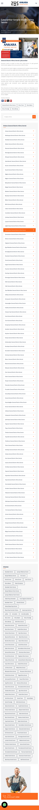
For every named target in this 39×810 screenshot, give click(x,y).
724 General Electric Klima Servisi (13, 510)
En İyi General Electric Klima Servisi (13, 553)
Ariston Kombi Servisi (10, 710)
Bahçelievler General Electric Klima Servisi (15, 183)
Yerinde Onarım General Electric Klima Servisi (16, 527)
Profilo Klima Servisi (9, 675)
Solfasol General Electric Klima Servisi (14, 411)
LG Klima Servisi (8, 667)
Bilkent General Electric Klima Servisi (14, 200)
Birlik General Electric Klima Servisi (13, 204)
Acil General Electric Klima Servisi (13, 505)
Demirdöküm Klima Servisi (24, 648)
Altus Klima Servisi (9, 629)
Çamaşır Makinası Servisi (22, 572)
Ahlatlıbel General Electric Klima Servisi (14, 140)
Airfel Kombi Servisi (20, 702)
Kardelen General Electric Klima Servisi (14, 329)
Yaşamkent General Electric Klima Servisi (15, 475)
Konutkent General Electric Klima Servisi (15, 351)
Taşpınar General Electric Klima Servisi (14, 424)
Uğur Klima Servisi (23, 690)
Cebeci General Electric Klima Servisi (14, 208)
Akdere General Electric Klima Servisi (14, 144)
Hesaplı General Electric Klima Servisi (14, 523)
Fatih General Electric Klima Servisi (13, 286)
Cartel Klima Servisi (22, 644)
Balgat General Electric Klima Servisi (14, 187)
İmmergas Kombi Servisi (23, 736)
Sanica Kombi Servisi (24, 744)
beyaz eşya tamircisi (27, 610)
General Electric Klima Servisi (9, 105)
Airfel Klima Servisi (19, 621)
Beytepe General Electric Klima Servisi (14, 196)
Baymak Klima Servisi (10, 637)
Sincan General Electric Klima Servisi (14, 406)
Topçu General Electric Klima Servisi (14, 428)
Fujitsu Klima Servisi (9, 660)
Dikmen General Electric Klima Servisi (14, 239)
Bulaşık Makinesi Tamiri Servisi (12, 591)
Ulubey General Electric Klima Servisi (14, 454)
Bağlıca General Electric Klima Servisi (14, 174)
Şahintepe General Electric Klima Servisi (15, 419)
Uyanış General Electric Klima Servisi (14, 462)
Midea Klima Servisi (20, 667)
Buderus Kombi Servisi (23, 717)
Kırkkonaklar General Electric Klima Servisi (15, 342)
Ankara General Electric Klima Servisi (16, 30)
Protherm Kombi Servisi (10, 744)
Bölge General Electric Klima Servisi (14, 531)
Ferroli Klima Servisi (9, 656)
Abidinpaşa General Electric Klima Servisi (15, 135)
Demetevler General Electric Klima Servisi (15, 234)
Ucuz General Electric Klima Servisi (13, 518)
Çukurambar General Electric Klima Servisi (15, 230)
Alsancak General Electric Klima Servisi (14, 148)
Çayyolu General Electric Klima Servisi (14, 221)
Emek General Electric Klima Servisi (13, 260)
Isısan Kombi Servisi (9, 736)
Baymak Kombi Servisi (10, 713)
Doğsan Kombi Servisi (10, 729)
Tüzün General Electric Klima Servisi (14, 445)
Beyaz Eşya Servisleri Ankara (11, 610)
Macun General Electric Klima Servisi (14, 359)
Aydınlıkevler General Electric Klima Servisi (15, 161)
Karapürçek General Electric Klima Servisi (15, 325)
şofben (6, 614)
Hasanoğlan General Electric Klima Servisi (15, 303)
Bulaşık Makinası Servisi (10, 576)
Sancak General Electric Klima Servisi (14, 398)
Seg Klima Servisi (9, 683)
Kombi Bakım (30, 698)
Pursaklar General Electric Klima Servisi (14, 389)
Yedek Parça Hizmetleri (10, 599)
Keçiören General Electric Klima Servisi (14, 333)
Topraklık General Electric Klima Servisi (14, 437)
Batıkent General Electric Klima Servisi (14, 191)
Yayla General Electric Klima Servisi (13, 480)
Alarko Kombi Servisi (9, 706)
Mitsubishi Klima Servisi (10, 671)
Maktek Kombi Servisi (24, 740)
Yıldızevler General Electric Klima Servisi (15, 493)
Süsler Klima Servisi (9, 687)
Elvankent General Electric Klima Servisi (15, 256)
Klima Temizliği (5, 109)
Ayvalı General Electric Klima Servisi (14, 170)
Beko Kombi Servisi (23, 713)
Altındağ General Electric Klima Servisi (14, 153)
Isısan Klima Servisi (9, 664)
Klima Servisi (18, 579)
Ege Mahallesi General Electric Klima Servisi (16, 247)
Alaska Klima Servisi (22, 625)
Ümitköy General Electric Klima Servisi (14, 467)
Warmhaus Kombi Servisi (11, 759)
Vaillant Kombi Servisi (10, 756)
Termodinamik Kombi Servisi (25, 748)
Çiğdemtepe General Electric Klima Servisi (15, 226)
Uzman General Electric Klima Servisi (14, 514)
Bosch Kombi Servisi (9, 717)
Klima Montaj (15, 109)
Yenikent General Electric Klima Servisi (14, 488)
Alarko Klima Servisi (9, 625)
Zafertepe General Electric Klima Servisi (15, 501)
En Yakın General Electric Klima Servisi (14, 557)
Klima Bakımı (8, 583)
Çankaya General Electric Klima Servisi (14, 217)
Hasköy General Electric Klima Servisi (14, 307)
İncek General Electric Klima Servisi (13, 316)
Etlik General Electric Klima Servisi (13, 282)
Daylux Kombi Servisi (10, 725)
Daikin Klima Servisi (9, 648)
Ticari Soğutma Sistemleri (26, 599)
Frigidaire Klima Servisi (23, 656)
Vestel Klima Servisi (23, 694)
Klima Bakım (29, 105)
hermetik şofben (25, 614)
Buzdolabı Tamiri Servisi (10, 587)
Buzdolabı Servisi (9, 572)
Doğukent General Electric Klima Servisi (14, 243)
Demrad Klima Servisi (10, 652)
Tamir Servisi (28, 579)
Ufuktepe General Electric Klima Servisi (14, 450)
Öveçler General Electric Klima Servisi (14, 381)
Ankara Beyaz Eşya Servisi (11, 606)
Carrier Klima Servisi (9, 644)
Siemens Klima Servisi (22, 683)
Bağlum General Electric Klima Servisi (14, 178)
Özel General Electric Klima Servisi (13, 549)
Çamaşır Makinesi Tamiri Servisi (12, 595)
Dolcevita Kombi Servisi (24, 729)
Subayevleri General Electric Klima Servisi (15, 415)
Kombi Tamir (20, 698)
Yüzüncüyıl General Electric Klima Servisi (15, 497)
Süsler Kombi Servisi (9, 748)
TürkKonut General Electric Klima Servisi (15, 441)
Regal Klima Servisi (22, 675)
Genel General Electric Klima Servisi (14, 536)
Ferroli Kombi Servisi (22, 733)
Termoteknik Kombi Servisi (11, 752)
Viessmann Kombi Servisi (25, 756)
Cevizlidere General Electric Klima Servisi (15, 213)
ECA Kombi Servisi (9, 733)
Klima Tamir (21, 105)
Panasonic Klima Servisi (25, 671)
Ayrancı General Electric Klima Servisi (14, 165)
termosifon (14, 614)
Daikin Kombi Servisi (22, 721)
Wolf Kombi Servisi (25, 759)
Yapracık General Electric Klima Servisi (14, 471)
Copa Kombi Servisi (9, 721)
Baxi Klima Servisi (23, 633)
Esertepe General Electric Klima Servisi (14, 273)
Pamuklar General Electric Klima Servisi (14, 385)
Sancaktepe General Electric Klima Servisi (15, 394)
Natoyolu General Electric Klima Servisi (14, 368)
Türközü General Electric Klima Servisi (14, 432)
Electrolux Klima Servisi (24, 652)
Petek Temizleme (19, 583)
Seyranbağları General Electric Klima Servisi (15, 402)
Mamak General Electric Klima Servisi (14, 363)
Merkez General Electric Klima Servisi (14, 540)
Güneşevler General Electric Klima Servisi (15, 299)
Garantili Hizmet (20, 602)
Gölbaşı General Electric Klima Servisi (14, 295)
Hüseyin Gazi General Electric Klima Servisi (15, 312)
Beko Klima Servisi (23, 637)
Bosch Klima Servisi (23, 641)
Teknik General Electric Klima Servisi (14, 544)
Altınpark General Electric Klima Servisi (14, 157)
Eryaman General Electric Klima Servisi (14, 269)
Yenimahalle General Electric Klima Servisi (15, 484)
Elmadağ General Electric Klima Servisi (14, 252)
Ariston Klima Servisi (9, 633)
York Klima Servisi (9, 698)
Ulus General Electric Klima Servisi (13, 458)
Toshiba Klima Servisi (10, 690)
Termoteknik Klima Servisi (24, 687)
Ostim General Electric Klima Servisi (14, 376)
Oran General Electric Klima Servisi (13, 372)
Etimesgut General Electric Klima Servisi (15, 277)
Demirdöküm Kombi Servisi (25, 725)
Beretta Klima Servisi (10, 641)
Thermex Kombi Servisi (26, 752)
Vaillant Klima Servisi (10, 694)
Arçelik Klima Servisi (22, 629)
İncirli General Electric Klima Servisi (13, 320)
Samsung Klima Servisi (10, 679)
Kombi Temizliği (8, 702)
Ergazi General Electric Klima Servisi (14, 264)
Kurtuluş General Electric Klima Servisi (14, 355)
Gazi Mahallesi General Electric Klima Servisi (16, 290)
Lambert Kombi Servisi (10, 740)
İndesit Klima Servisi (22, 664)
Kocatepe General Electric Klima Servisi (14, 346)
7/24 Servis (22, 576)
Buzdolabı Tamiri (9, 602)
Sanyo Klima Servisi (24, 679)
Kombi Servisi (8, 579)
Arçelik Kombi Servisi (23, 706)
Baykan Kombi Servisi (24, 710)
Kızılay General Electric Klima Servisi (14, 338)
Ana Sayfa (3, 30)
